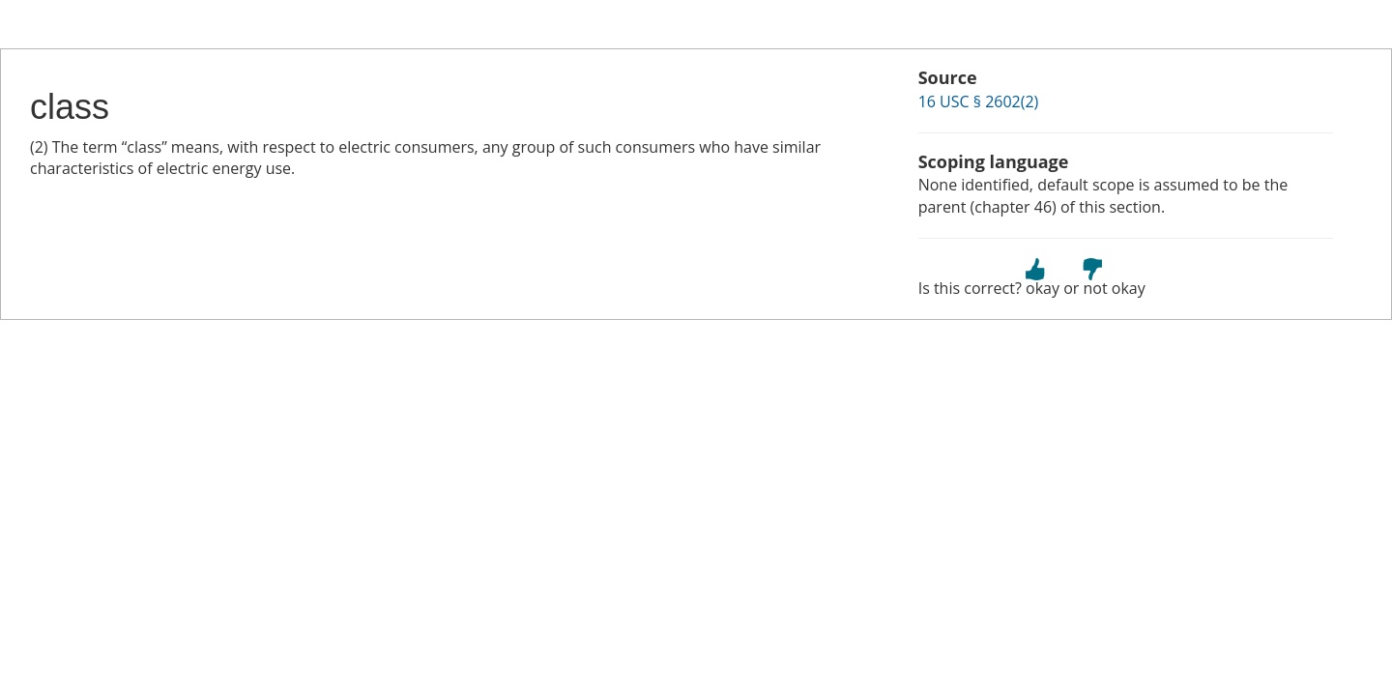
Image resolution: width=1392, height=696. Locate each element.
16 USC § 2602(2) (978, 101)
